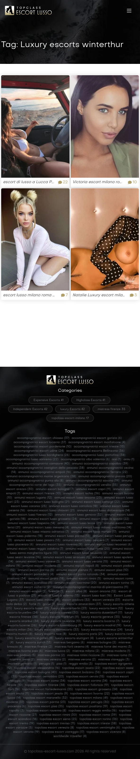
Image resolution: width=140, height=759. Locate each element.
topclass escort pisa (46, 706)
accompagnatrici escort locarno (39, 442)
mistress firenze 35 (111, 409)
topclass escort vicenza (106, 732)
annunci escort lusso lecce (79, 523)
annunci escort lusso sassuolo (83, 553)
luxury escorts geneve (100, 617)
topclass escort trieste (97, 723)
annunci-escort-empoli (27, 591)
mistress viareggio (113, 659)
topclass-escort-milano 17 (70, 418)
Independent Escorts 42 (30, 409)
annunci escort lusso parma (67, 536)
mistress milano (85, 651)
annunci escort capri (93, 489)
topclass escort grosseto (96, 689)
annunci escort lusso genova (78, 514)
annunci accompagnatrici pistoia (105, 476)
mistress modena (116, 651)
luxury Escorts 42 (72, 409)
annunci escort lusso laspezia (31, 523)
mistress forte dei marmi (111, 646)
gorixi (49, 604)
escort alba (76, 591)
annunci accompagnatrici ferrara (100, 472)
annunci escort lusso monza (93, 531)
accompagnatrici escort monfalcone (96, 442)
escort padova (76, 600)
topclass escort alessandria (37, 668)
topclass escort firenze (45, 685)
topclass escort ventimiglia (98, 727)
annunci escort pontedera (33, 574)
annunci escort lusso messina (46, 527)
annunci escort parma (36, 570)
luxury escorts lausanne (61, 621)
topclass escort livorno (90, 693)
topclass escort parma (46, 702)
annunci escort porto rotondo (80, 574)
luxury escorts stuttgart (74, 638)
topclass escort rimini (58, 715)
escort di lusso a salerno (58, 595)
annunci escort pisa (111, 570)
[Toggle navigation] (129, 11)
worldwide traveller (70, 736)
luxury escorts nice (50, 634)
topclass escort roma (98, 715)
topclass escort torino (98, 719)
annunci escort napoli (81, 566)
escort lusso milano (43, 600)
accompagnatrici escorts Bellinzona (95, 451)
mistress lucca (57, 651)
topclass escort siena (58, 719)
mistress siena (22, 659)
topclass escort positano (87, 706)
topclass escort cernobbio (41, 676)
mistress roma (119, 655)
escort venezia (106, 600)
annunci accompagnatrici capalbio (100, 463)
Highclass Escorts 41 (90, 400)
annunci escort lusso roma (88, 548)
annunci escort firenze (41, 493)
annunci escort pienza (74, 570)
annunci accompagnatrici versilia (91, 485)
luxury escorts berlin (69, 608)
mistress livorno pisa (26, 651)
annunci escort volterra (31, 587)
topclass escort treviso (56, 723)
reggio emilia (80, 663)
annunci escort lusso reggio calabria (35, 548)
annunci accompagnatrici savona (92, 480)
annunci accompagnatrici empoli (44, 472)
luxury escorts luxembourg (60, 625)
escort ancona (102, 591)
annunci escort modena (41, 566)
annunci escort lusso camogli (96, 502)
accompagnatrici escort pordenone (42, 446)
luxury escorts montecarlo (57, 629)
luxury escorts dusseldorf (101, 612)
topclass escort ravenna (46, 710)
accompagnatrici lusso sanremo (32, 459)
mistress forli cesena (72, 646)
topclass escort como (46, 681)
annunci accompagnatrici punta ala (35, 480)
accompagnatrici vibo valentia (85, 459)
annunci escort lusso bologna (46, 502)
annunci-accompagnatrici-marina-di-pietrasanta (90, 587)
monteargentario (22, 663)
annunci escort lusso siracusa (66, 557)
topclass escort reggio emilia (93, 710)
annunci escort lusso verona (85, 561)
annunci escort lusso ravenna (59, 544)
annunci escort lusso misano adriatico (39, 531)
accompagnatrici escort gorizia (97, 438)
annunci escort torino (116, 583)
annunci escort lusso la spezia (104, 519)
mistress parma (51, 655)
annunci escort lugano (33, 497)
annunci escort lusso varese (38, 561)
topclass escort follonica (88, 685)
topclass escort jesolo (49, 693)
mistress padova (21, 655)
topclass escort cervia (85, 676)
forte (34, 604)
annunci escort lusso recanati (108, 544)
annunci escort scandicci (32, 583)
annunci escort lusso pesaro (37, 540)
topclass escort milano (89, 698)
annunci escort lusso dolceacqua (103, 510)
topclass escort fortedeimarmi (47, 689)
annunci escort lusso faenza (29, 514)
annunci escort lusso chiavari (51, 510)
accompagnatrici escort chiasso (43, 438)
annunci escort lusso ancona (78, 497)
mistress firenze (38, 646)
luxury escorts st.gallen (34, 638)
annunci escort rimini (84, 578)
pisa (61, 663)
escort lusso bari (97, 595)
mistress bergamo (69, 642)
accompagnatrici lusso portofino (98, 455)
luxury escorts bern (106, 608)
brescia (56, 591)
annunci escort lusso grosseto (52, 519)
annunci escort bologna (55, 489)
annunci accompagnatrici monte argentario (41, 476)
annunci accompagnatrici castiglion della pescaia (45, 468)
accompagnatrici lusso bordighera (41, 455)
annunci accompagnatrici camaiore (41, 463)
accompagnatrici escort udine (39, 451)
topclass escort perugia (88, 702)
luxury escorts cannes (59, 612)
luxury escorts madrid (102, 625)
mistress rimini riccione (86, 655)
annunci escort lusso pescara (86, 540)
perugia (46, 663)
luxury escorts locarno (101, 621)
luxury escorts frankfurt (59, 617)
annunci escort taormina (75, 583)
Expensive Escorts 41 (49, 400)
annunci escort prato (46, 578)
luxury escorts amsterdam (79, 604)
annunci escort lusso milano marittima (101, 527)
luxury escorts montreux (101, 629)
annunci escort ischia (81, 493)
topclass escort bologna (36, 672)
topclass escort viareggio (63, 732)
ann (116, 459)
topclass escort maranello (45, 698)
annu (128, 459)
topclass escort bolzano (80, 672)
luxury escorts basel (31, 608)
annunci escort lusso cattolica (73, 506)
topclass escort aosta (81, 668)
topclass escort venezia (54, 727)
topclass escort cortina (87, 681)
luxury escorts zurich (33, 642)
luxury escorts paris (86, 634)
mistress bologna (101, 642)
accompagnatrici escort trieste (99, 446)
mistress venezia (51, 659)
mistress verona (82, 659)
